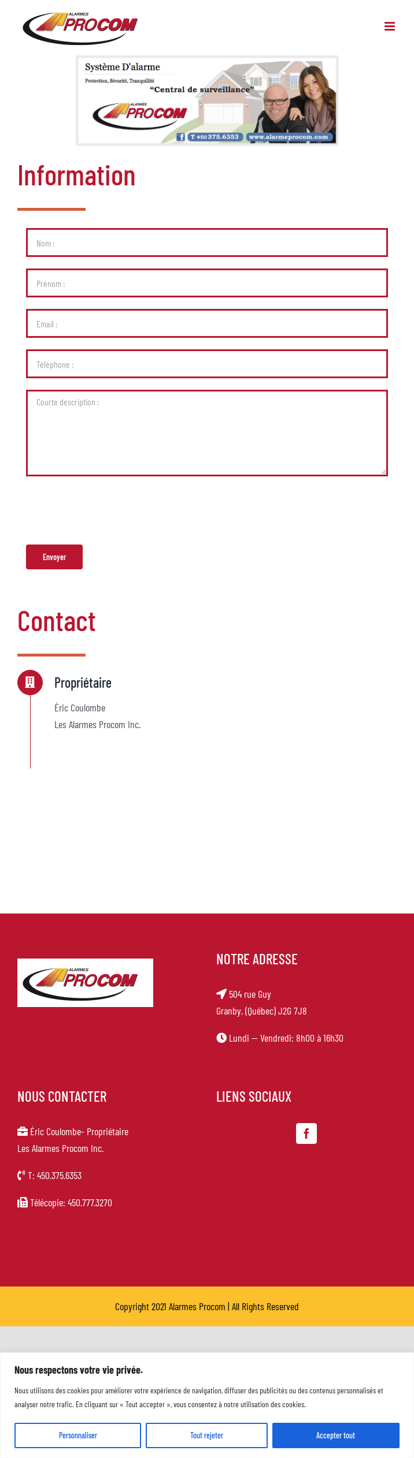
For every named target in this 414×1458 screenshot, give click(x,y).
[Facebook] (306, 1133)
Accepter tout (335, 1435)
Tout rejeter (206, 1435)
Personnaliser (78, 1435)
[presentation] (114, 510)
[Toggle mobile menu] (391, 26)
